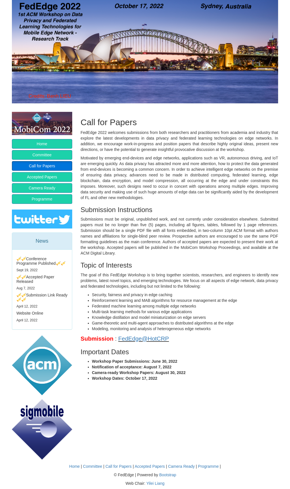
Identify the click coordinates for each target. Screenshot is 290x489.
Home (42, 144)
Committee (42, 155)
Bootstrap (167, 475)
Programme (42, 199)
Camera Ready (42, 188)
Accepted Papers (42, 177)
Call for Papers (42, 166)
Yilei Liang (155, 483)
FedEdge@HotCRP (143, 338)
